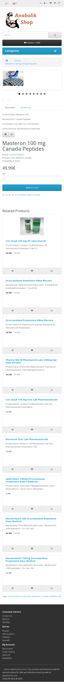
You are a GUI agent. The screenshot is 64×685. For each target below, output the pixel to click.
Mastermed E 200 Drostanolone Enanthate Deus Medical (31, 520)
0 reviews (21, 194)
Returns (5, 619)
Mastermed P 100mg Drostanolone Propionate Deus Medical (26, 559)
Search (18, 60)
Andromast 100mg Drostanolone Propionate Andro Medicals (25, 480)
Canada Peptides (16, 154)
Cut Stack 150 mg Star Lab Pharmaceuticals (32, 399)
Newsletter (7, 658)
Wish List (6, 655)
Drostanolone (14, 596)
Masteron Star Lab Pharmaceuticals (27, 439)
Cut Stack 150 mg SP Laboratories (26, 240)
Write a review (33, 194)
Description (10, 107)
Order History (8, 652)
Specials (6, 640)
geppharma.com (9, 675)
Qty (4, 173)
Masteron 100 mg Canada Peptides (21, 63)
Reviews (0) (25, 107)
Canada (44, 596)
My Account (7, 648)
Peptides (53, 596)
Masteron (36, 596)
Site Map (6, 622)
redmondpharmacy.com (15, 669)
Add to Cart (32, 187)
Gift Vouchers (8, 634)
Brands (5, 630)
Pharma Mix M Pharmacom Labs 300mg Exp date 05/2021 (31, 361)
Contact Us (7, 616)
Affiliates (6, 637)
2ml (59, 596)
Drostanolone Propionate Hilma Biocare (29, 320)
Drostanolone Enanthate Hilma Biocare (29, 280)
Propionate (26, 596)
